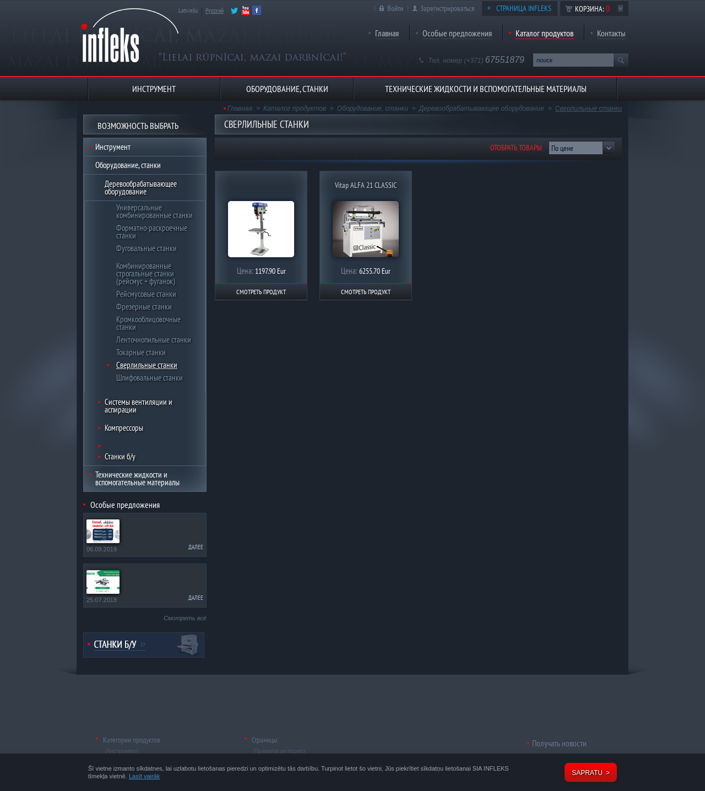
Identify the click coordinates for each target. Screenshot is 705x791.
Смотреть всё (185, 618)
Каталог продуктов (544, 33)
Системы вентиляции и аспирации (138, 406)
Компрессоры (124, 427)
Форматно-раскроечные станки (151, 232)
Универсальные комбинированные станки (154, 211)
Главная (387, 33)
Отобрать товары (516, 148)
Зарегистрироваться (447, 8)
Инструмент (113, 147)
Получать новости (559, 743)
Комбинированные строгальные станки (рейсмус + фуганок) (145, 273)
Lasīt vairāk (144, 776)
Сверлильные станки (146, 365)
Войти (395, 8)
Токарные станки (141, 352)
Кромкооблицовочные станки (148, 323)
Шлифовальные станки (149, 377)
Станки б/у (120, 456)
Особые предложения (457, 33)
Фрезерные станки (144, 306)
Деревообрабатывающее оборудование (141, 187)
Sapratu (587, 773)
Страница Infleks (523, 8)
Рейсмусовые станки (146, 294)
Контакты (611, 33)
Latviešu (188, 10)
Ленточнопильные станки (153, 339)
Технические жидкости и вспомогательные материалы (137, 478)
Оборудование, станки (128, 165)
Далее (195, 547)
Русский (214, 10)
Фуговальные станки (146, 248)
